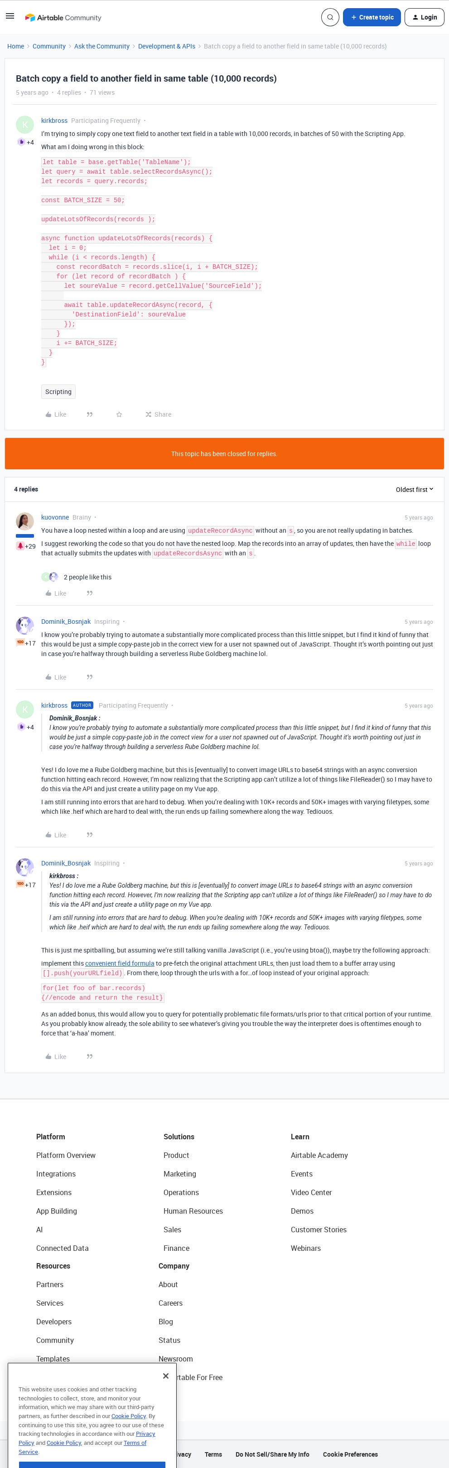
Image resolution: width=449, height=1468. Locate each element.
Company (174, 1266)
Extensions (54, 1192)
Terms (213, 1454)
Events (302, 1174)
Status (169, 1340)
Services (49, 1303)
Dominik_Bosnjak (66, 621)
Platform (50, 1137)
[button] (10, 19)
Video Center (311, 1192)
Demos (302, 1211)
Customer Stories (319, 1230)
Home (15, 46)
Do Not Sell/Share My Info (272, 1454)
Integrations (56, 1174)
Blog (166, 1322)
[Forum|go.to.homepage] (63, 17)
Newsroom (176, 1359)
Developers (54, 1322)
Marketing (180, 1174)
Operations (181, 1192)
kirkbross (54, 120)
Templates (53, 1359)
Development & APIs (166, 46)
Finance (176, 1248)
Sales (172, 1230)
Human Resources (193, 1211)
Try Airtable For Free (190, 1377)
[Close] (166, 1398)
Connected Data (62, 1248)
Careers (171, 1303)
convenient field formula (119, 963)
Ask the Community (102, 46)
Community (49, 46)
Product (176, 1155)
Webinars (306, 1248)
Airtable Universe (63, 1377)
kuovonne (55, 517)
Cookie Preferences (350, 1454)
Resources (53, 1266)
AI (39, 1230)
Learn (300, 1137)
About (168, 1284)
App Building (56, 1211)
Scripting (58, 391)
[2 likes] (76, 577)
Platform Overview (66, 1155)
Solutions (179, 1137)
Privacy (180, 1454)
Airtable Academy (319, 1155)
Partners (49, 1284)
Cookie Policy (128, 1438)
